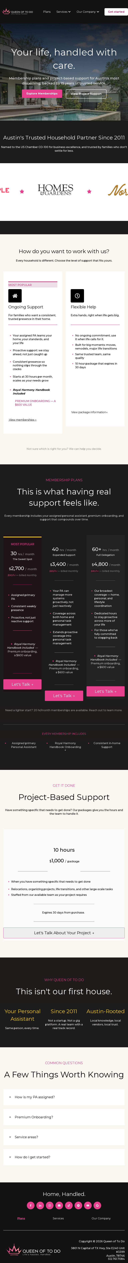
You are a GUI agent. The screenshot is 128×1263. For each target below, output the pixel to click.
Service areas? (26, 1116)
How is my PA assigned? (35, 1076)
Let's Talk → (22, 663)
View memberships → (22, 398)
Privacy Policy (115, 1243)
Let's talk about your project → (64, 912)
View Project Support (86, 93)
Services (61, 11)
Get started (116, 11)
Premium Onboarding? (34, 1096)
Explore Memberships (42, 93)
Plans (46, 11)
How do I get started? (32, 1136)
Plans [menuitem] (21, 1197)
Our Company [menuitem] (101, 1197)
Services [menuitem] (58, 1197)
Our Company (86, 11)
